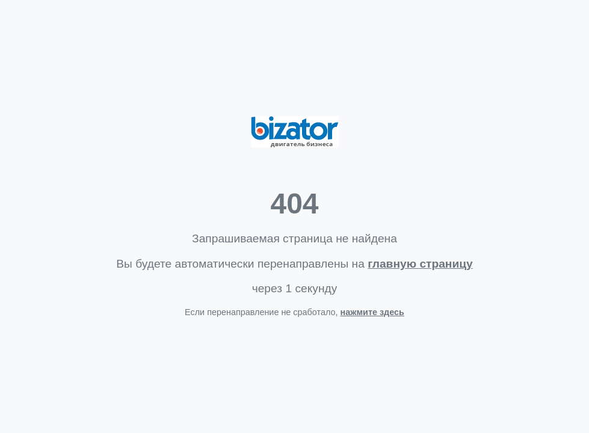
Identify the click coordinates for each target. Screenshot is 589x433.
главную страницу (420, 263)
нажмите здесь (372, 312)
